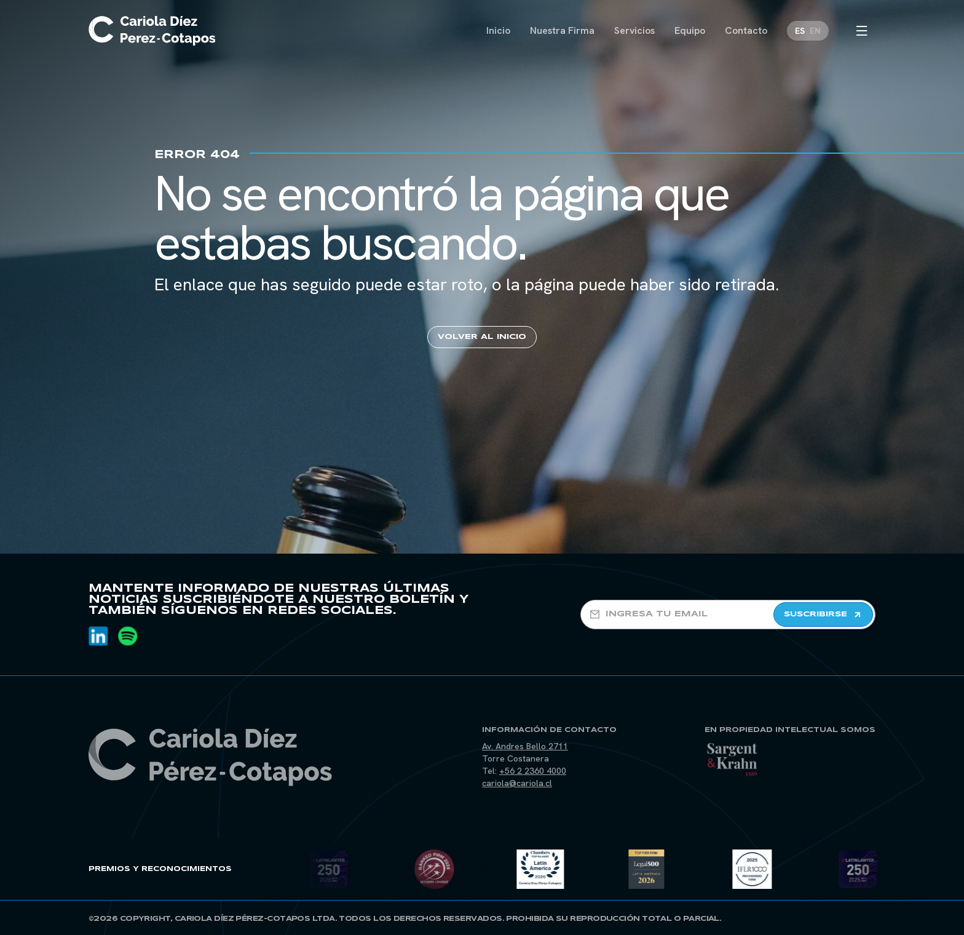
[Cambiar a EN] (815, 31)
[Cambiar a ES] (799, 31)
